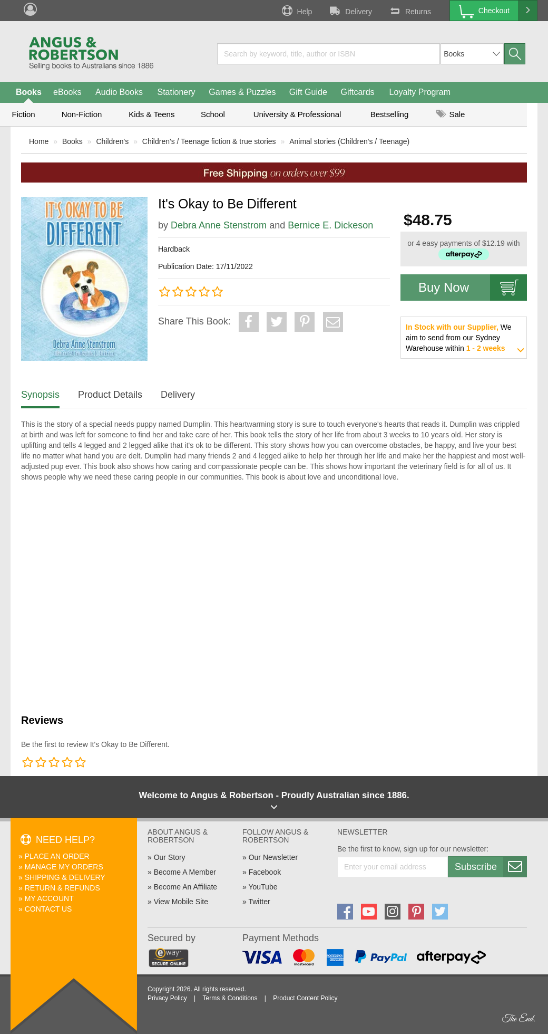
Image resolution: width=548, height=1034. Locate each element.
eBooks (67, 92)
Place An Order (57, 856)
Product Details (110, 394)
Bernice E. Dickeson (330, 225)
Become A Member (185, 872)
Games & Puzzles (242, 92)
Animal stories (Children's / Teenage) (349, 141)
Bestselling (389, 114)
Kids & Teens (151, 114)
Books (29, 92)
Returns (409, 10)
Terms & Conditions (229, 998)
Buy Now (472, 287)
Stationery (176, 92)
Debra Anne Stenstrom (219, 225)
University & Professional (297, 114)
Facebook (265, 872)
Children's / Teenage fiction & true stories (209, 141)
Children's (112, 141)
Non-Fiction (82, 114)
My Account (49, 898)
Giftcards (358, 92)
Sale (450, 114)
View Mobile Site (181, 901)
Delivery (350, 10)
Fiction (23, 114)
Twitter (259, 901)
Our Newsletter (273, 857)
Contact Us (48, 909)
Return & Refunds (62, 888)
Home (38, 141)
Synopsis (40, 394)
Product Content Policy (305, 998)
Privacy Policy (167, 998)
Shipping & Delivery (65, 877)
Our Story (169, 857)
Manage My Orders (64, 867)
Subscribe (490, 867)
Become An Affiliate (185, 887)
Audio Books (119, 92)
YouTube (262, 887)
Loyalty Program (420, 92)
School (213, 114)
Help (296, 10)
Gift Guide (308, 92)
